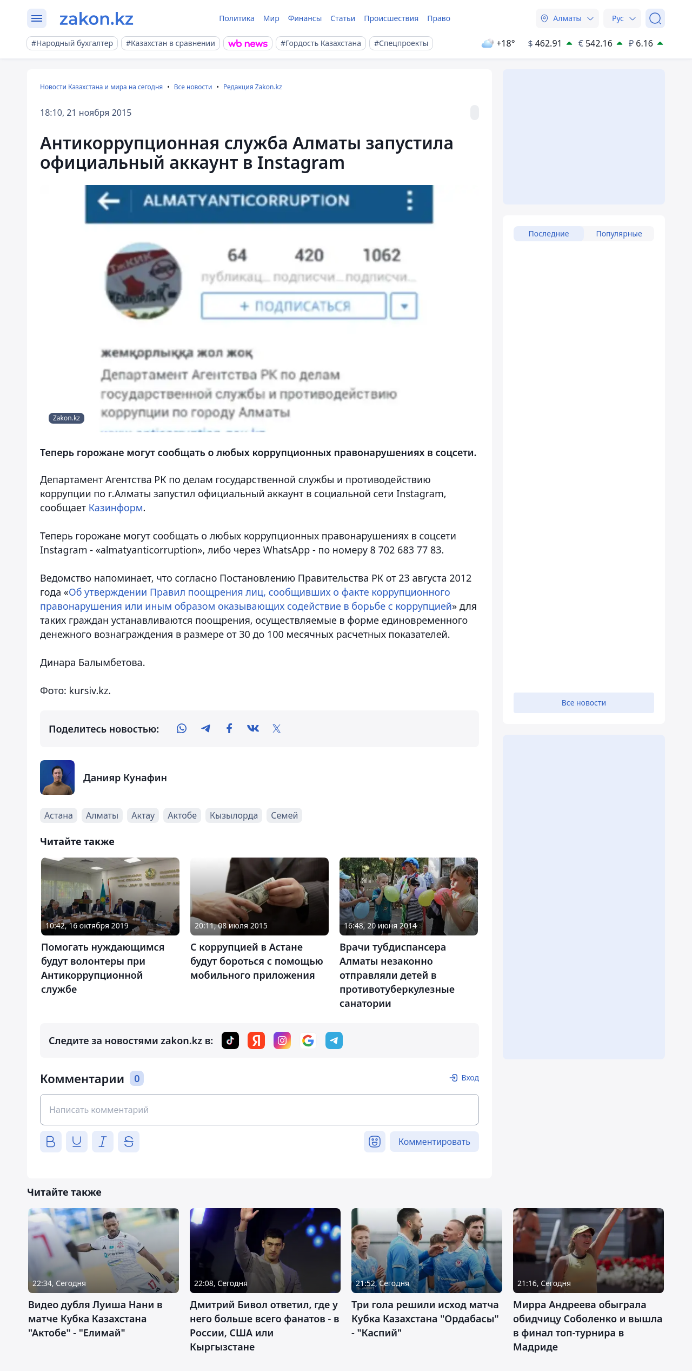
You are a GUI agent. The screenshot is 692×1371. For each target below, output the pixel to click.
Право (438, 18)
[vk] (253, 729)
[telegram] (205, 729)
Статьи (342, 18)
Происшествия (391, 18)
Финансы (305, 18)
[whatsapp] (181, 729)
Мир (271, 18)
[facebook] (229, 729)
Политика (237, 18)
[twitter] (277, 729)
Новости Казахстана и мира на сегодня (101, 86)
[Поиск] (655, 18)
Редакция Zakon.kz (252, 86)
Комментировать (434, 1142)
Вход (470, 1077)
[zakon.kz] (96, 18)
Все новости (193, 86)
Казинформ (116, 507)
